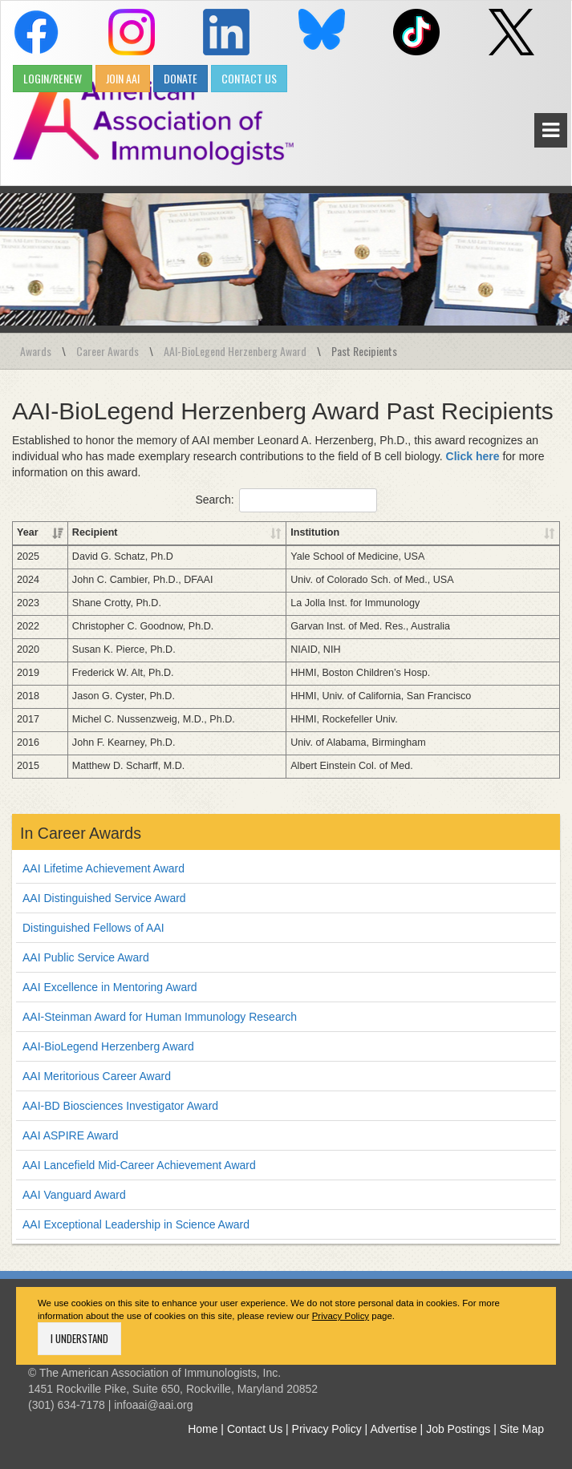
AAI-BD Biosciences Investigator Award (120, 1105)
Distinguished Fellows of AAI (93, 927)
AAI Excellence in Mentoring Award (109, 987)
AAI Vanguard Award (74, 1194)
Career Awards (107, 350)
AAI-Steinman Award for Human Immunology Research (159, 1016)
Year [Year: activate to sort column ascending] (28, 532)
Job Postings (458, 1428)
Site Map (522, 1428)
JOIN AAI (123, 78)
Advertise (393, 1428)
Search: (285, 500)
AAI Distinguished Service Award (104, 898)
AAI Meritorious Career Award (96, 1076)
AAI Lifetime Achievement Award (103, 868)
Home (202, 1428)
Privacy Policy (340, 1316)
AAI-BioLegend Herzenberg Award (235, 350)
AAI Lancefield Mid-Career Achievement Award (139, 1165)
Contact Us (254, 1428)
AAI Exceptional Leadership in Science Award (135, 1224)
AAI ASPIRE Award (70, 1135)
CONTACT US (249, 78)
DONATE (180, 78)
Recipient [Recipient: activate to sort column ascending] (95, 532)
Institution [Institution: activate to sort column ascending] (314, 532)
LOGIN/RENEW (52, 78)
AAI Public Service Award (85, 957)
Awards (35, 350)
